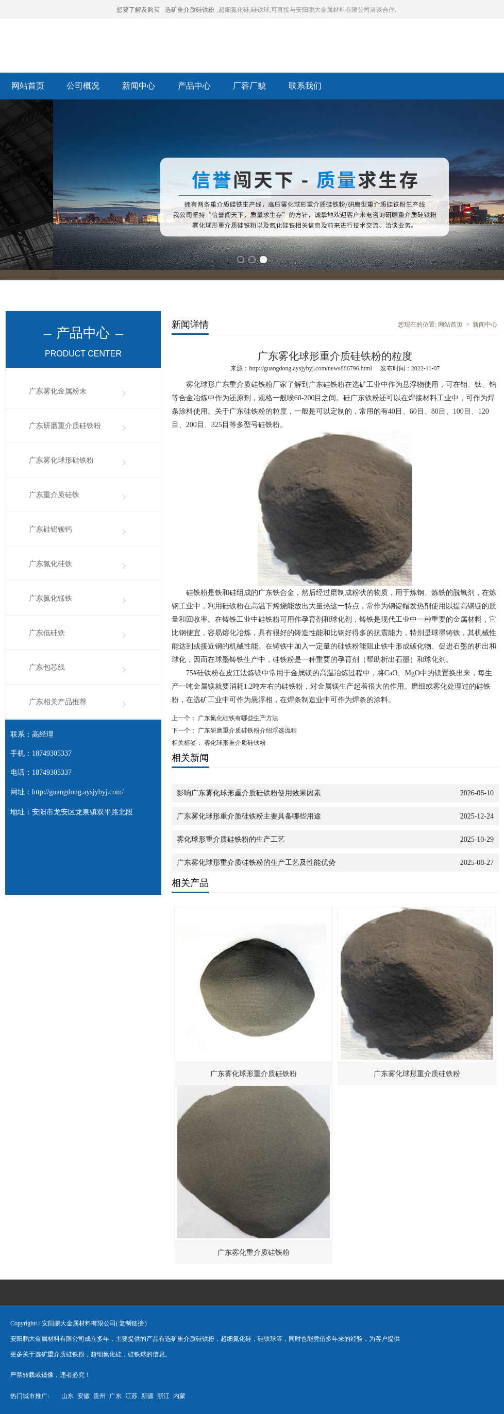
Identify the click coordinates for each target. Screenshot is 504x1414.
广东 (115, 1396)
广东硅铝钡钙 (50, 529)
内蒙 (179, 1396)
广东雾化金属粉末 (58, 391)
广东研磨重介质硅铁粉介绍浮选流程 (246, 730)
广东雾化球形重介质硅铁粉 (253, 1074)
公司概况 (82, 85)
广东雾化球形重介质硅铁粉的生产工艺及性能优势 (256, 862)
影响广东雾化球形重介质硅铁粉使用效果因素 (249, 793)
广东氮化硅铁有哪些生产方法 (237, 718)
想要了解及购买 (138, 9)
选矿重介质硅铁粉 (189, 9)
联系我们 (305, 85)
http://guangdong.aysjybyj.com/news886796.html (310, 368)
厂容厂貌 (249, 85)
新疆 (147, 1396)
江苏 (131, 1396)
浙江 (163, 1396)
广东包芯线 (47, 667)
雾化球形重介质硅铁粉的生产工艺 (231, 839)
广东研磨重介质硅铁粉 (65, 426)
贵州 (99, 1396)
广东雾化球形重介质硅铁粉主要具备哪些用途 (249, 816)
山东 (67, 1396)
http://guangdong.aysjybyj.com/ (78, 792)
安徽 (83, 1396)
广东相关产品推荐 (58, 702)
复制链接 (131, 1323)
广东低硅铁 (47, 633)
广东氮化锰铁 (50, 598)
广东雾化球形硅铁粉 (61, 460)
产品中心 (194, 85)
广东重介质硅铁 (54, 495)
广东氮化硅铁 (50, 564)
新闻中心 (138, 85)
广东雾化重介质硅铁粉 (253, 1252)
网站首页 (27, 85)
